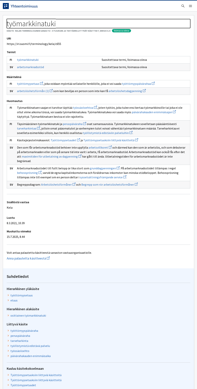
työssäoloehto (150, 115)
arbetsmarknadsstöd (33, 87)
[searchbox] (83, 7)
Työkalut (32, 19)
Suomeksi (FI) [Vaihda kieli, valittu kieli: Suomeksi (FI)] (129, 7)
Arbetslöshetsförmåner (61, 245)
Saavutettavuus (78, 378)
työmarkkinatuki (30, 80)
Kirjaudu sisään (176, 7)
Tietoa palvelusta (59, 19)
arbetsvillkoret (103, 195)
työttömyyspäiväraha (154, 95)
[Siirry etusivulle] (30, 7)
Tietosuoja (48, 378)
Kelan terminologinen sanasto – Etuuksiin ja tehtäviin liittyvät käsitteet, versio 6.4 (75, 28)
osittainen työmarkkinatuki (158, 79)
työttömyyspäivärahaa (36, 108)
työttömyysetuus (33, 104)
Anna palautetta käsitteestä (38, 323)
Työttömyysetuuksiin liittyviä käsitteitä (159, 141)
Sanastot (11, 28)
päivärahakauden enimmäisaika (161, 120)
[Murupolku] (98, 28)
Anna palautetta (19, 378)
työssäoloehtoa (88, 137)
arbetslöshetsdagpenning (38, 120)
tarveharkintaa (94, 162)
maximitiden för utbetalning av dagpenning (83, 208)
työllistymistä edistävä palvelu (160, 110)
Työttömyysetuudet (68, 183)
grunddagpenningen (107, 220)
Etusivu (12, 19)
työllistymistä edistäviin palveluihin (45, 176)
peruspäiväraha (77, 158)
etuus (144, 64)
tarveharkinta (149, 105)
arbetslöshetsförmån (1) (38, 116)
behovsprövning (88, 224)
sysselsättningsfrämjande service (43, 238)
